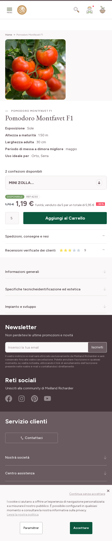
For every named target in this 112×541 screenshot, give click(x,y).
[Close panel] (108, 490)
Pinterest (34, 398)
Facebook (8, 398)
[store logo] (22, 11)
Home (8, 34)
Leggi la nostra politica (23, 514)
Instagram (21, 398)
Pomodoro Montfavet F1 (29, 34)
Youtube (47, 398)
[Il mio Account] (89, 10)
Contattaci (34, 438)
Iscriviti (97, 347)
